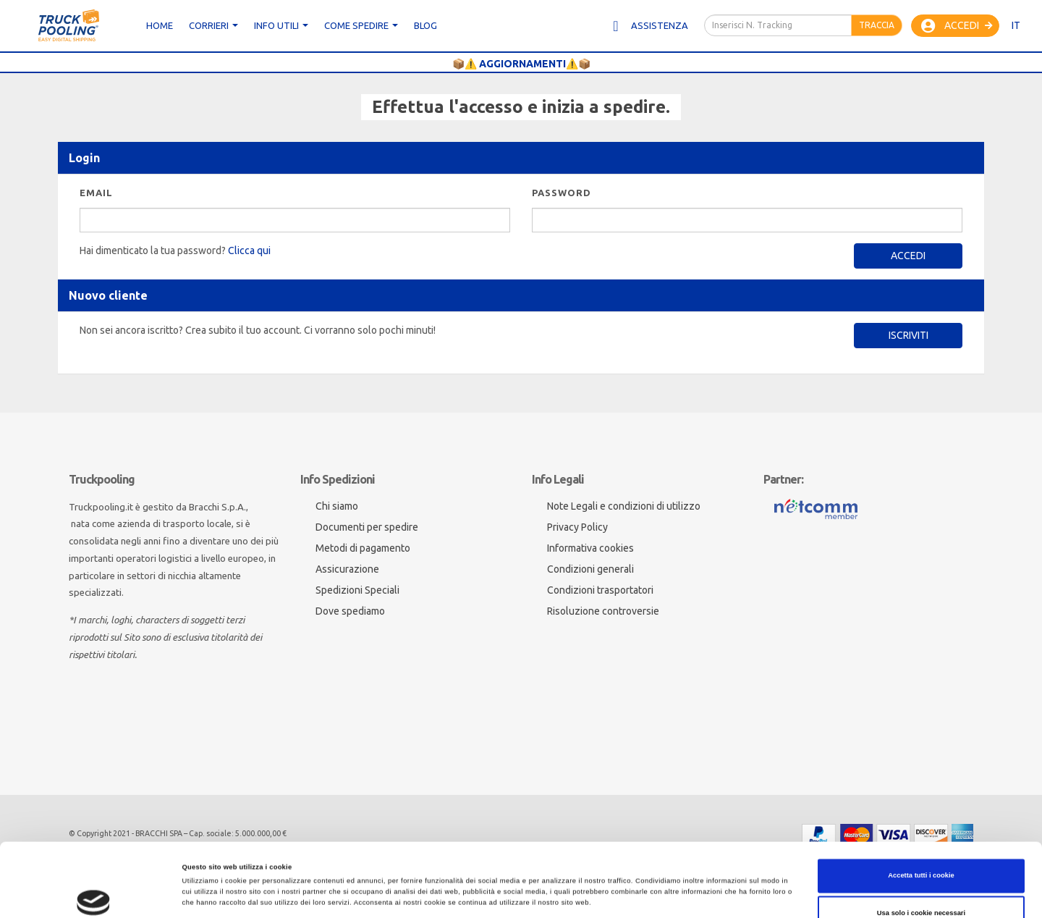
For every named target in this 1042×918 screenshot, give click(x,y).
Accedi (957, 26)
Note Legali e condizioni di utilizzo (623, 506)
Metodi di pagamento (362, 548)
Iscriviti (908, 335)
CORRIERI (213, 25)
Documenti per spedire (366, 527)
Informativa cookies (590, 548)
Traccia (876, 25)
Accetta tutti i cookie (921, 802)
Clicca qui (249, 250)
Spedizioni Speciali (357, 590)
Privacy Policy (577, 527)
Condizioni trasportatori (600, 590)
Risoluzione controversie (603, 611)
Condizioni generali (590, 569)
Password (561, 193)
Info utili (281, 25)
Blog (425, 25)
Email (96, 193)
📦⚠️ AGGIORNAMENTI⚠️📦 (521, 64)
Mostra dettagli (670, 894)
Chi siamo (336, 506)
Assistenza (649, 26)
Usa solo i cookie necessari (921, 839)
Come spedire (361, 25)
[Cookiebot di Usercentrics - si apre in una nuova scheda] (93, 894)
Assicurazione (347, 569)
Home (159, 25)
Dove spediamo (350, 611)
